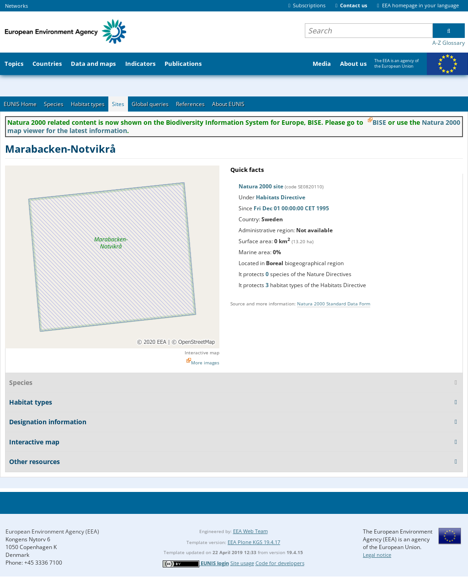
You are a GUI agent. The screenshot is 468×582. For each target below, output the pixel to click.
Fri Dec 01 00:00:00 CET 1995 (291, 208)
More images (205, 362)
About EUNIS (228, 104)
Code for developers (279, 563)
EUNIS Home (20, 104)
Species (54, 104)
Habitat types (88, 104)
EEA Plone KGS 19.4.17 (254, 542)
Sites (118, 104)
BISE (379, 122)
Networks (16, 5)
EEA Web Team (250, 531)
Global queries (150, 104)
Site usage (242, 563)
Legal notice (377, 554)
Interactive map (202, 352)
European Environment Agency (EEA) (52, 531)
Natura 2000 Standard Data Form (333, 303)
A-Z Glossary (448, 43)
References (190, 104)
